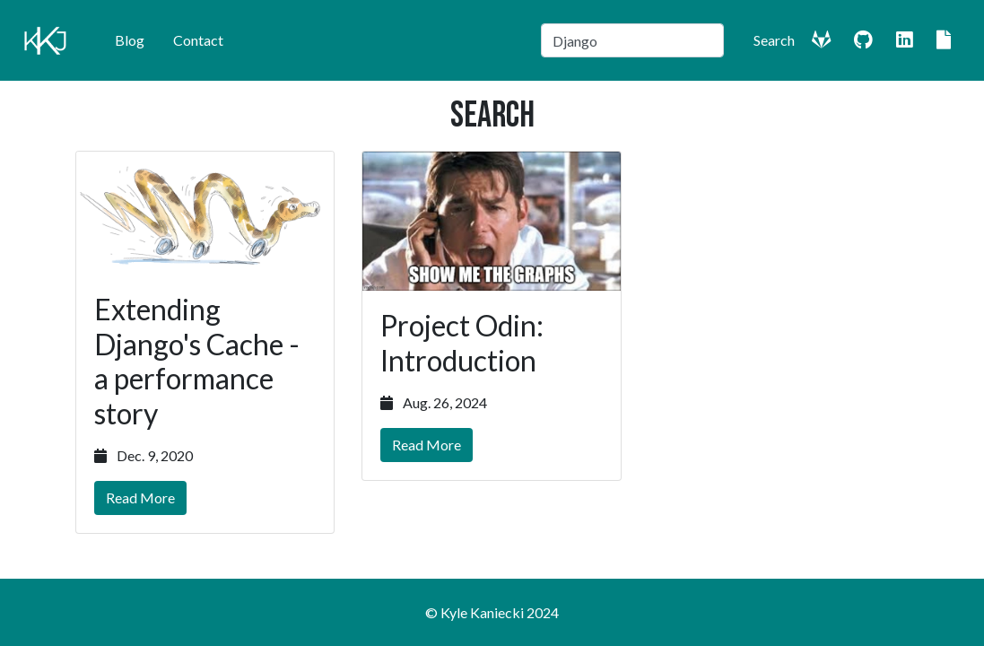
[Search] (632, 40)
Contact (198, 39)
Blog (129, 39)
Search (774, 39)
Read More (140, 497)
